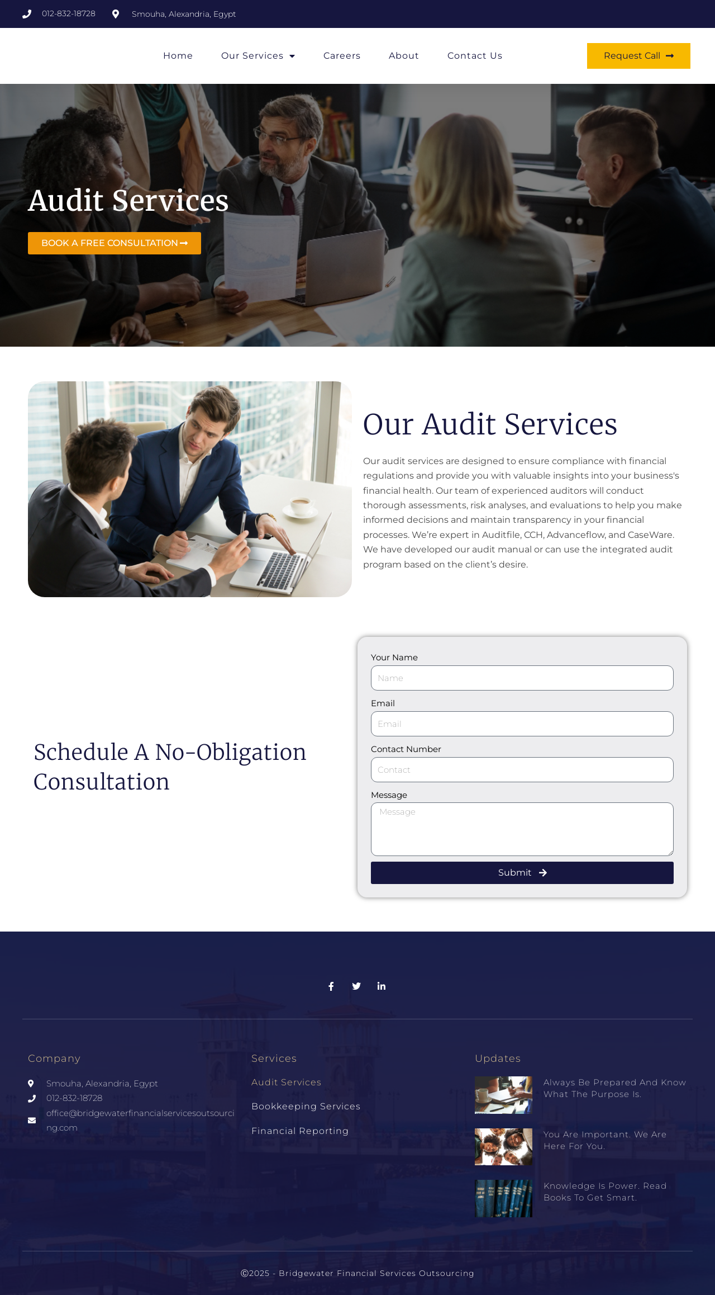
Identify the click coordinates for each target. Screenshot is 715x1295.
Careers (342, 55)
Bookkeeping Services (306, 1106)
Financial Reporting (300, 1131)
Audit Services (286, 1082)
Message (389, 795)
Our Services (258, 56)
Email (383, 703)
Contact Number (406, 749)
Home (178, 55)
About (404, 55)
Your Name (394, 657)
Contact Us (475, 55)
